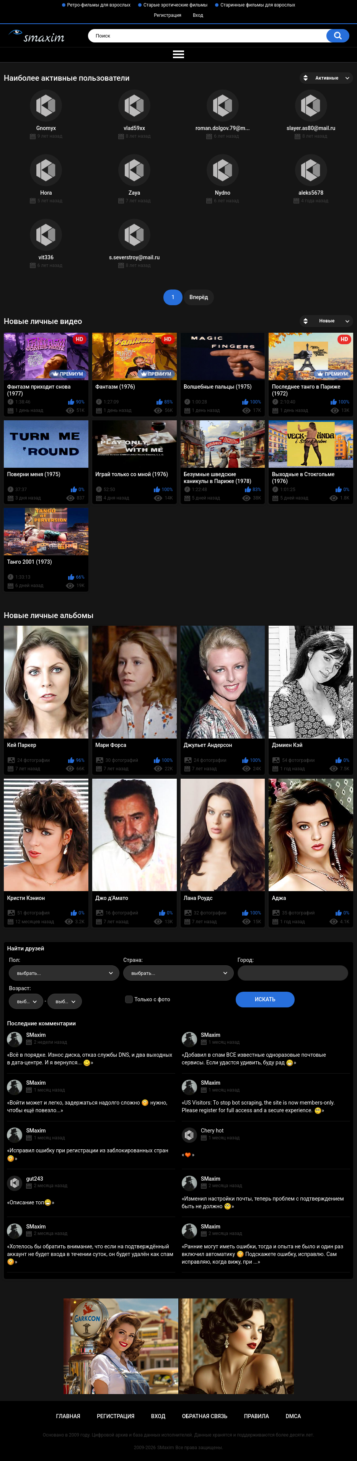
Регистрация (167, 15)
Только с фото (152, 999)
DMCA (293, 1416)
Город (245, 960)
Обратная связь (204, 1416)
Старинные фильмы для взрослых (257, 5)
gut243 (34, 1179)
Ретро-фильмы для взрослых (99, 5)
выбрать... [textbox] (29, 973)
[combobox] (64, 973)
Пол (14, 960)
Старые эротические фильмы (175, 5)
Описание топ (31, 1202)
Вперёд (198, 297)
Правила (256, 1416)
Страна (132, 960)
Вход (198, 15)
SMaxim (36, 1035)
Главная (68, 1416)
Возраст (19, 988)
